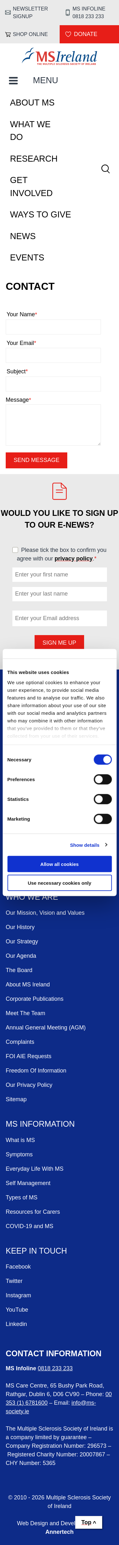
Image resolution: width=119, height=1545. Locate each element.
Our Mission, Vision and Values (45, 913)
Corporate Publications (34, 999)
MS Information (40, 1123)
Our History (20, 927)
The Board (19, 970)
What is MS (20, 1140)
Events (27, 257)
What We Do (30, 131)
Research (34, 159)
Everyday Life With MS (34, 1169)
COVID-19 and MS (29, 1226)
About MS (32, 102)
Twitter (14, 1281)
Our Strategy (22, 941)
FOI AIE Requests (28, 1056)
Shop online (30, 34)
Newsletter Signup (30, 12)
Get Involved (31, 186)
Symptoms (19, 1154)
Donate (85, 34)
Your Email (34, 343)
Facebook (18, 1266)
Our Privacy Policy (29, 1085)
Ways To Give (40, 214)
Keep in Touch (36, 1250)
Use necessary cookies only (59, 882)
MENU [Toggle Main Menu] (45, 80)
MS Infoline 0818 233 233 (88, 12)
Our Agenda (21, 956)
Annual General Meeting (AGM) (46, 1027)
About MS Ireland (28, 984)
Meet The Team (25, 1013)
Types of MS (21, 1197)
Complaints (20, 1042)
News (23, 236)
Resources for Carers (33, 1212)
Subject (30, 371)
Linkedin (16, 1324)
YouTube (17, 1310)
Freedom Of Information (36, 1070)
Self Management (28, 1183)
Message (18, 400)
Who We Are (32, 896)
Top (86, 1522)
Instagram (18, 1295)
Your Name (34, 314)
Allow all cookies (59, 864)
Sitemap (16, 1099)
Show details (85, 844)
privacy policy (74, 558)
